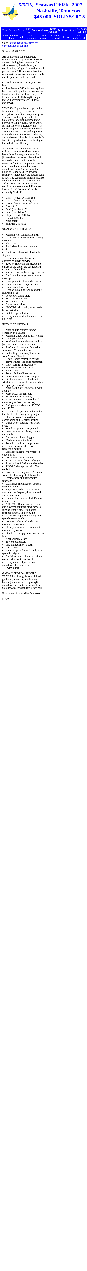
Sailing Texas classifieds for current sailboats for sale (20, 44)
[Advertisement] (65, 57)
